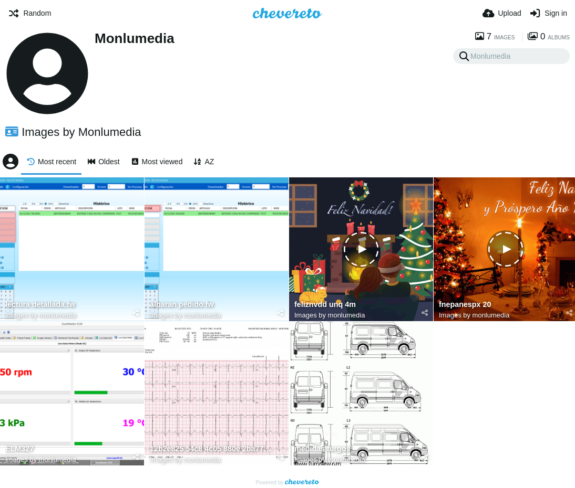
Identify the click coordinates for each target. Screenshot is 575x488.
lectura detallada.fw (40, 305)
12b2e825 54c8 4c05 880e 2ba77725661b (211, 449)
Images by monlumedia (40, 315)
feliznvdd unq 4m (325, 305)
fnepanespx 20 (465, 305)
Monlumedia (134, 38)
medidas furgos (322, 449)
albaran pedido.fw (182, 305)
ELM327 (19, 449)
